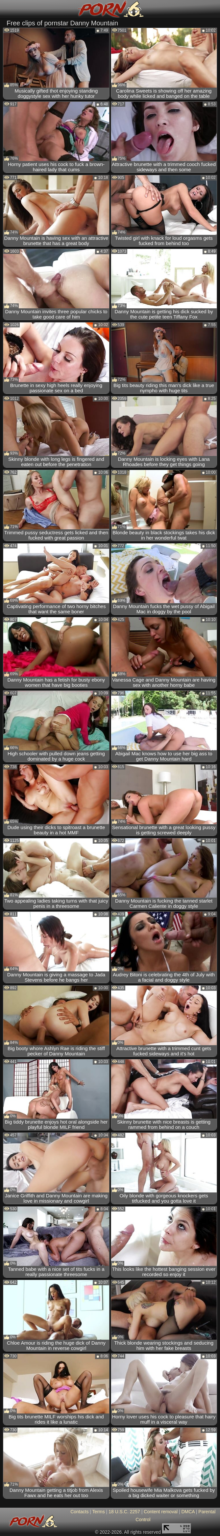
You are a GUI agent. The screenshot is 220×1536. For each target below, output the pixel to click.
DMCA (187, 1511)
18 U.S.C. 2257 (124, 1511)
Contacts (79, 1511)
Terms (98, 1511)
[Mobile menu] (6, 9)
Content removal (161, 1511)
